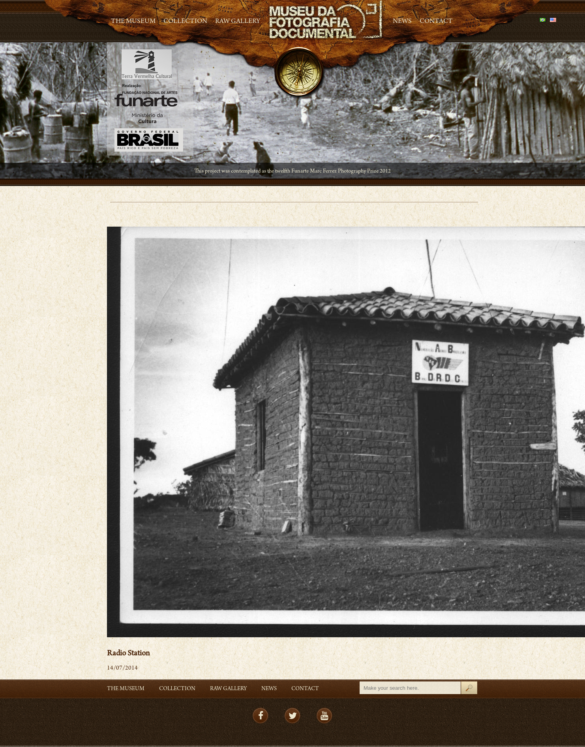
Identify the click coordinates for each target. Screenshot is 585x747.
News (402, 21)
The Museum (133, 21)
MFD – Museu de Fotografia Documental (326, 20)
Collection (185, 21)
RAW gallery (237, 21)
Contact (436, 21)
